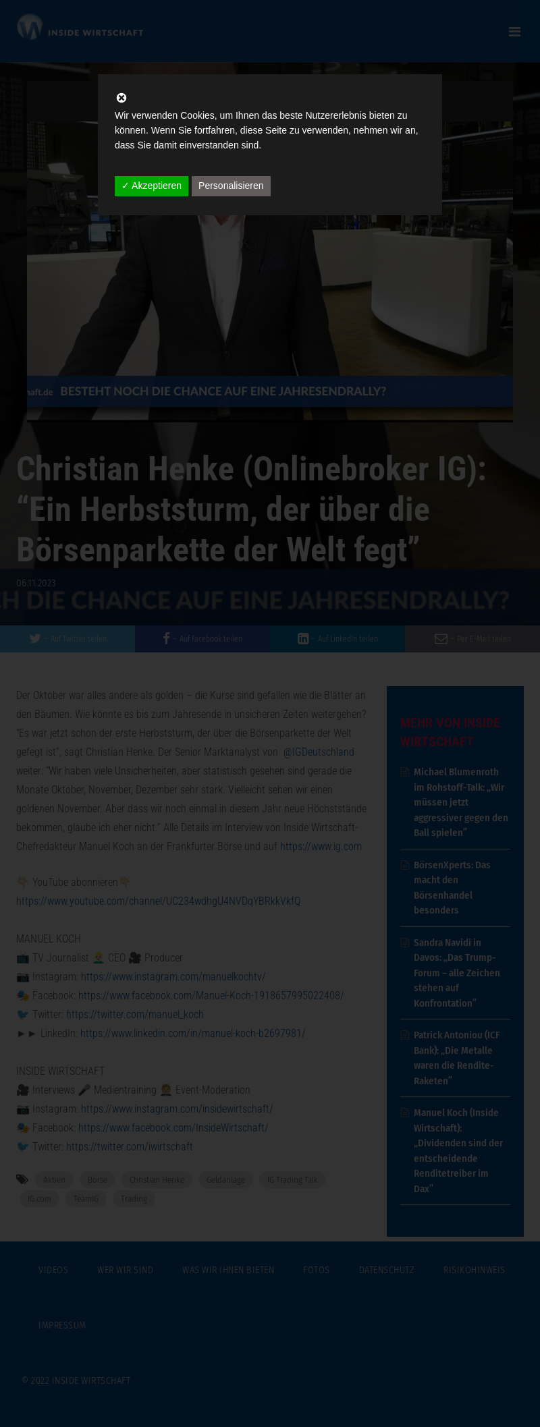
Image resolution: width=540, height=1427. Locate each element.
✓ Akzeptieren (152, 185)
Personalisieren (231, 185)
